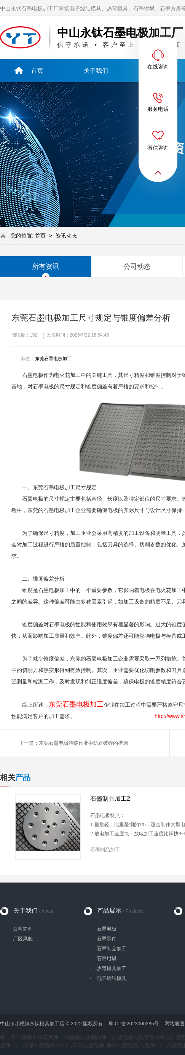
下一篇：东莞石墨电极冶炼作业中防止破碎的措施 (73, 743)
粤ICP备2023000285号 (133, 1023)
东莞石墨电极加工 (53, 358)
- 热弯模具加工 (107, 968)
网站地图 (174, 1023)
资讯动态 (66, 236)
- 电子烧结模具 (107, 978)
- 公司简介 (19, 929)
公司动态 (137, 266)
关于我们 (33, 910)
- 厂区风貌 (19, 939)
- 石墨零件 (102, 939)
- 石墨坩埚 (102, 958)
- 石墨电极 (102, 929)
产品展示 (120, 910)
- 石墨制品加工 (107, 948)
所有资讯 (45, 266)
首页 (41, 236)
